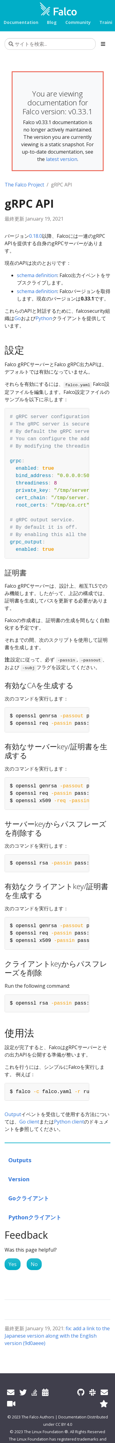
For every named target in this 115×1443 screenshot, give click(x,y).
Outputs (20, 1160)
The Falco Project (24, 184)
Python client (69, 1121)
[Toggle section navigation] (103, 44)
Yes (13, 1264)
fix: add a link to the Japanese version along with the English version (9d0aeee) (57, 1336)
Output (13, 1114)
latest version (61, 159)
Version (18, 1179)
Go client (29, 1121)
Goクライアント (28, 1198)
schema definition (37, 275)
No (34, 1264)
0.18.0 (35, 236)
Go (17, 318)
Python (44, 318)
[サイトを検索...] (50, 44)
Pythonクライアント (34, 1217)
